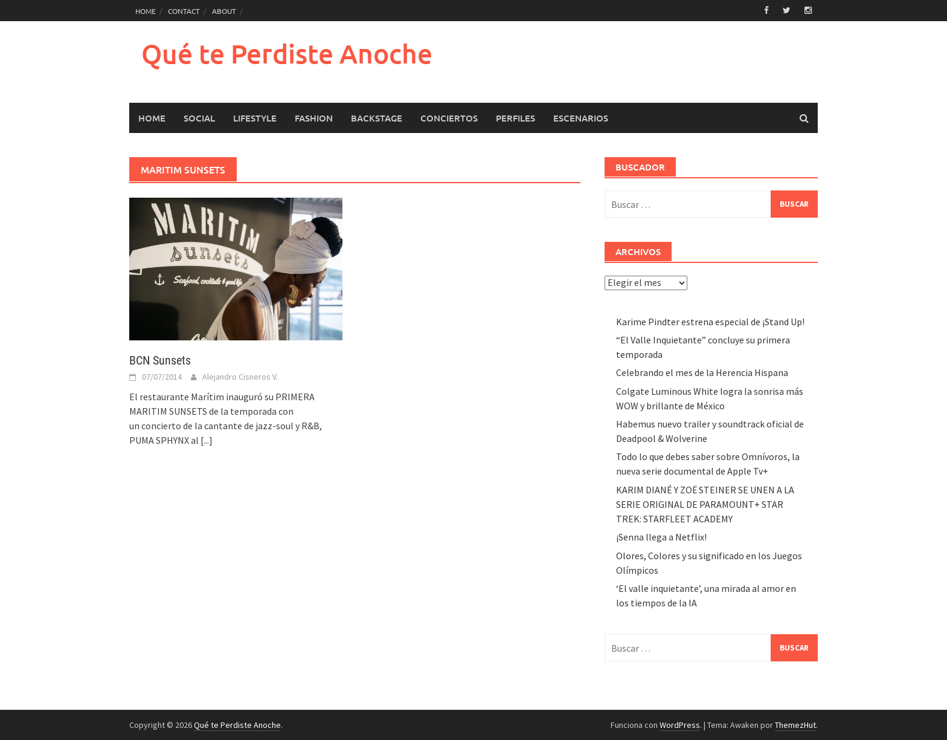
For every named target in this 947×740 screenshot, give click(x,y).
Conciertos (449, 118)
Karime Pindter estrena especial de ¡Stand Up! (710, 322)
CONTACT (184, 11)
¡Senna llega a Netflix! (661, 537)
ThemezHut (795, 724)
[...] (207, 440)
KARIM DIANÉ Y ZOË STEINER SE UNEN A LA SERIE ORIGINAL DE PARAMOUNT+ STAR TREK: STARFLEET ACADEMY (705, 504)
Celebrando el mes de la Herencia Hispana (702, 372)
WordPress (680, 724)
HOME (145, 11)
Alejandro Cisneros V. (240, 376)
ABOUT (224, 11)
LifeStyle (255, 118)
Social (199, 118)
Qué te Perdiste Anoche (286, 53)
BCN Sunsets (160, 360)
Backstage (376, 118)
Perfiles (515, 118)
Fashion (314, 118)
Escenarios (580, 118)
